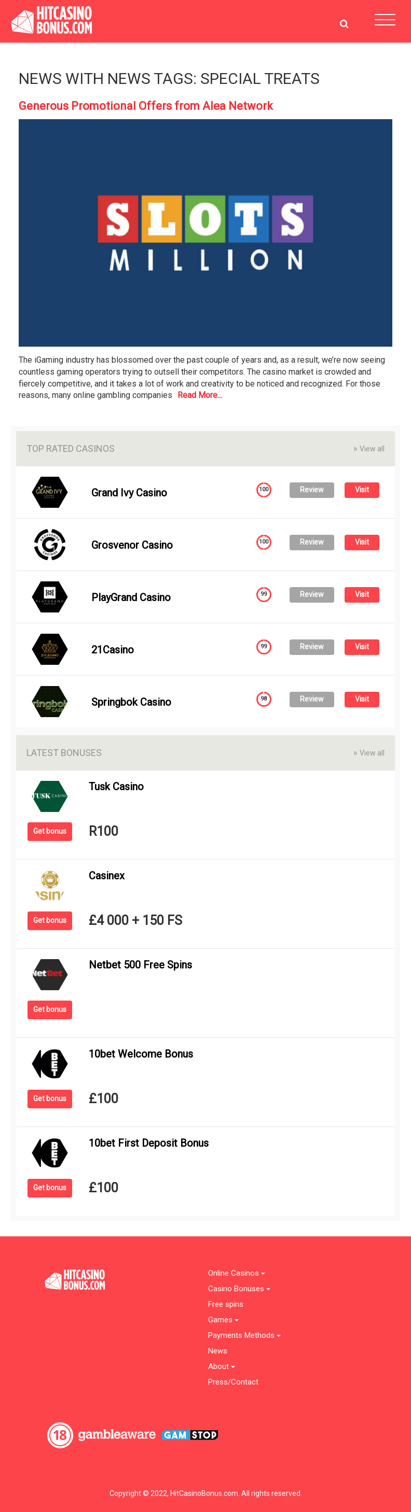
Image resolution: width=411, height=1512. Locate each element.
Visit (362, 490)
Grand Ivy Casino (129, 492)
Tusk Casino (116, 786)
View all (369, 448)
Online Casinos (236, 1273)
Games (223, 1320)
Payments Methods (244, 1335)
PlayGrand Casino (131, 597)
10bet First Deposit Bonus (149, 1143)
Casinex (107, 875)
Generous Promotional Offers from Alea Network (146, 105)
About (221, 1367)
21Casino (112, 649)
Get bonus (49, 831)
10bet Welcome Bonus (141, 1054)
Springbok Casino (131, 702)
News (217, 1351)
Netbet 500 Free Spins (140, 965)
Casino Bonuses (239, 1289)
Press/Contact (233, 1382)
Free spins (225, 1304)
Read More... (199, 395)
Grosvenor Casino (132, 545)
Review (312, 490)
